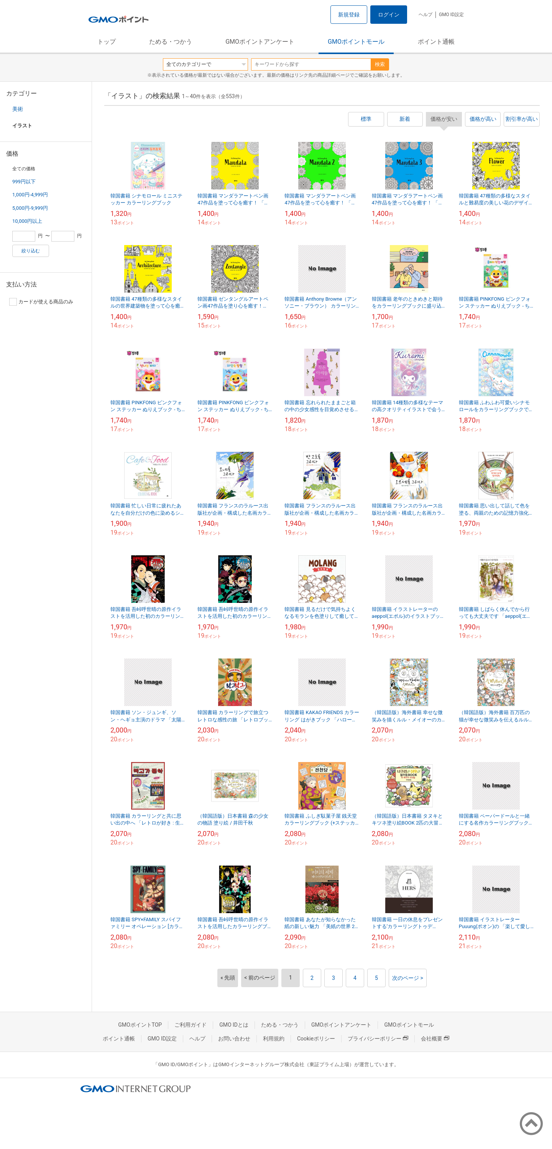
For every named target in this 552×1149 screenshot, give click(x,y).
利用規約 (273, 1038)
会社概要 (435, 1038)
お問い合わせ (234, 1038)
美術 (17, 109)
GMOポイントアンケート (259, 41)
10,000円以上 (27, 221)
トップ (106, 41)
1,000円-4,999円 (30, 195)
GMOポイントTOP (140, 1025)
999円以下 (24, 181)
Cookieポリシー (316, 1038)
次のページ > (407, 978)
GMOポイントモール (356, 41)
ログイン (388, 15)
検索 (380, 64)
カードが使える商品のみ (41, 302)
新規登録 (349, 15)
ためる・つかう (170, 41)
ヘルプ (425, 14)
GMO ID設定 (451, 14)
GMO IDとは (233, 1025)
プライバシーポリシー (378, 1038)
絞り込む (30, 251)
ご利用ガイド (190, 1025)
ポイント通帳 (436, 41)
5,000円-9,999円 (30, 208)
